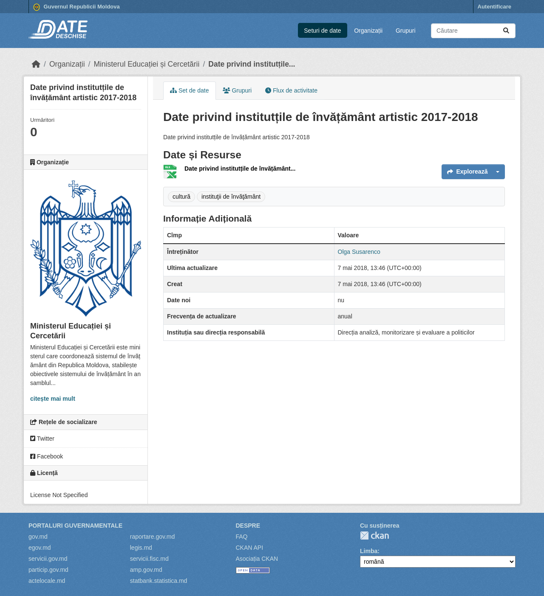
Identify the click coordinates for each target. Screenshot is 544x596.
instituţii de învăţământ (231, 196)
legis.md (141, 547)
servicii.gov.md (48, 558)
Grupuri (406, 30)
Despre (248, 525)
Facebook (46, 456)
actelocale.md (46, 580)
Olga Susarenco (359, 251)
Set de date (189, 90)
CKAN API (250, 547)
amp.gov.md (146, 569)
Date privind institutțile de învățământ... (239, 168)
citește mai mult (52, 398)
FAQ (242, 536)
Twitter (42, 438)
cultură (181, 196)
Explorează (467, 171)
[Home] (36, 64)
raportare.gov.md (152, 536)
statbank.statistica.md (158, 580)
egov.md (39, 547)
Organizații (368, 30)
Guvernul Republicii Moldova (76, 7)
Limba (368, 551)
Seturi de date (322, 30)
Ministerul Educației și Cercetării (146, 64)
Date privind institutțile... (251, 64)
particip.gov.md (48, 569)
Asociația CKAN (257, 558)
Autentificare (494, 6)
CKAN (374, 535)
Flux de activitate (291, 90)
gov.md (38, 536)
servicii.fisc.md (149, 558)
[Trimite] (506, 30)
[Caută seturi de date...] (473, 30)
